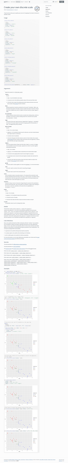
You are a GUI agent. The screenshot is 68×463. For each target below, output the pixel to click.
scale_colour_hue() (32, 262)
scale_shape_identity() (25, 253)
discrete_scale (18, 92)
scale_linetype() (17, 255)
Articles (26, 1)
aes (14, 271)
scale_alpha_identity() (25, 257)
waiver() (31, 121)
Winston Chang (17, 459)
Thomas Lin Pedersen (29, 459)
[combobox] (47, 2)
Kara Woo (45, 459)
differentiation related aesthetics (20, 244)
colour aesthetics (16, 246)
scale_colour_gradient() (10, 262)
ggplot (8, 271)
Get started (13, 1)
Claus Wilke (42, 459)
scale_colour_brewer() (25, 259)
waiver (11, 25)
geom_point (7, 272)
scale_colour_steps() (22, 263)
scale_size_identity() (23, 250)
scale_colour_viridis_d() (10, 265)
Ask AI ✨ (56, 1)
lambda (16, 103)
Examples (47, 16)
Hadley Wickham (12, 459)
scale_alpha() (15, 257)
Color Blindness (49, 12)
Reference (18, 1)
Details (47, 11)
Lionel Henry (23, 459)
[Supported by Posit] (61, 2)
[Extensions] (29, 2)
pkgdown (60, 460)
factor (18, 272)
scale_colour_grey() (22, 262)
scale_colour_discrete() (24, 261)
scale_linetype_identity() (28, 255)
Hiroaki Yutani (50, 459)
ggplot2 (6, 1)
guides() (28, 164)
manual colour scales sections (19, 248)
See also (47, 14)
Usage (47, 7)
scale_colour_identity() (10, 263)
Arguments (48, 9)
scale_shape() (15, 253)
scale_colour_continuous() (10, 261)
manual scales (8, 248)
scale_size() (14, 250)
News (22, 1)
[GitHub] (53, 2)
